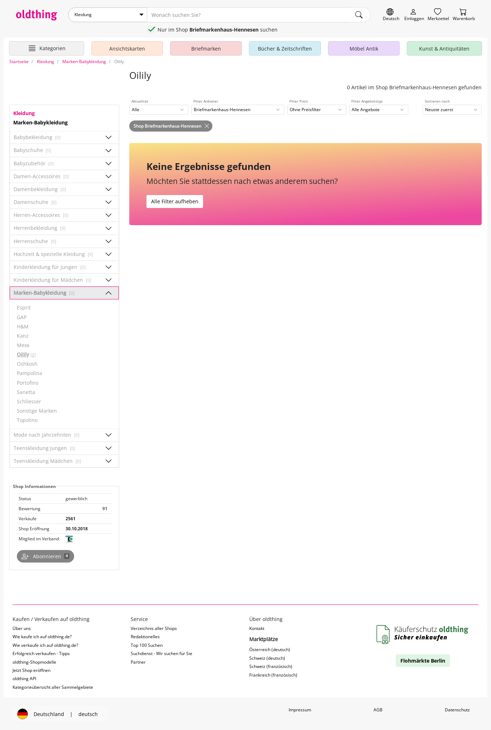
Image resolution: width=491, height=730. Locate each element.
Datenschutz (457, 709)
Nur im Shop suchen (218, 29)
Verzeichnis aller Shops (154, 628)
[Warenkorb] (464, 15)
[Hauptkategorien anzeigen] (46, 48)
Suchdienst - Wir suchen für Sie (161, 653)
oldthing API (24, 678)
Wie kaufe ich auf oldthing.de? (42, 636)
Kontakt (256, 628)
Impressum (300, 709)
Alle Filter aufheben (174, 201)
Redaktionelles (145, 636)
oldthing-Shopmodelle (34, 661)
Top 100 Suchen (147, 644)
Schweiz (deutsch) (267, 657)
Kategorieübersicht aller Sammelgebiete (53, 687)
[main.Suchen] (359, 15)
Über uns (22, 628)
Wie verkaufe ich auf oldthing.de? (45, 644)
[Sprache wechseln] (391, 15)
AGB (378, 709)
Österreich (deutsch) (269, 649)
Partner (138, 661)
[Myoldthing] (414, 15)
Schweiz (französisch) (270, 666)
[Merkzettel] (438, 15)
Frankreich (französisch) (273, 674)
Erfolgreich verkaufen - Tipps (41, 653)
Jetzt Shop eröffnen (31, 670)
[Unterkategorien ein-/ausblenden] (108, 137)
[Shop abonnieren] (45, 555)
